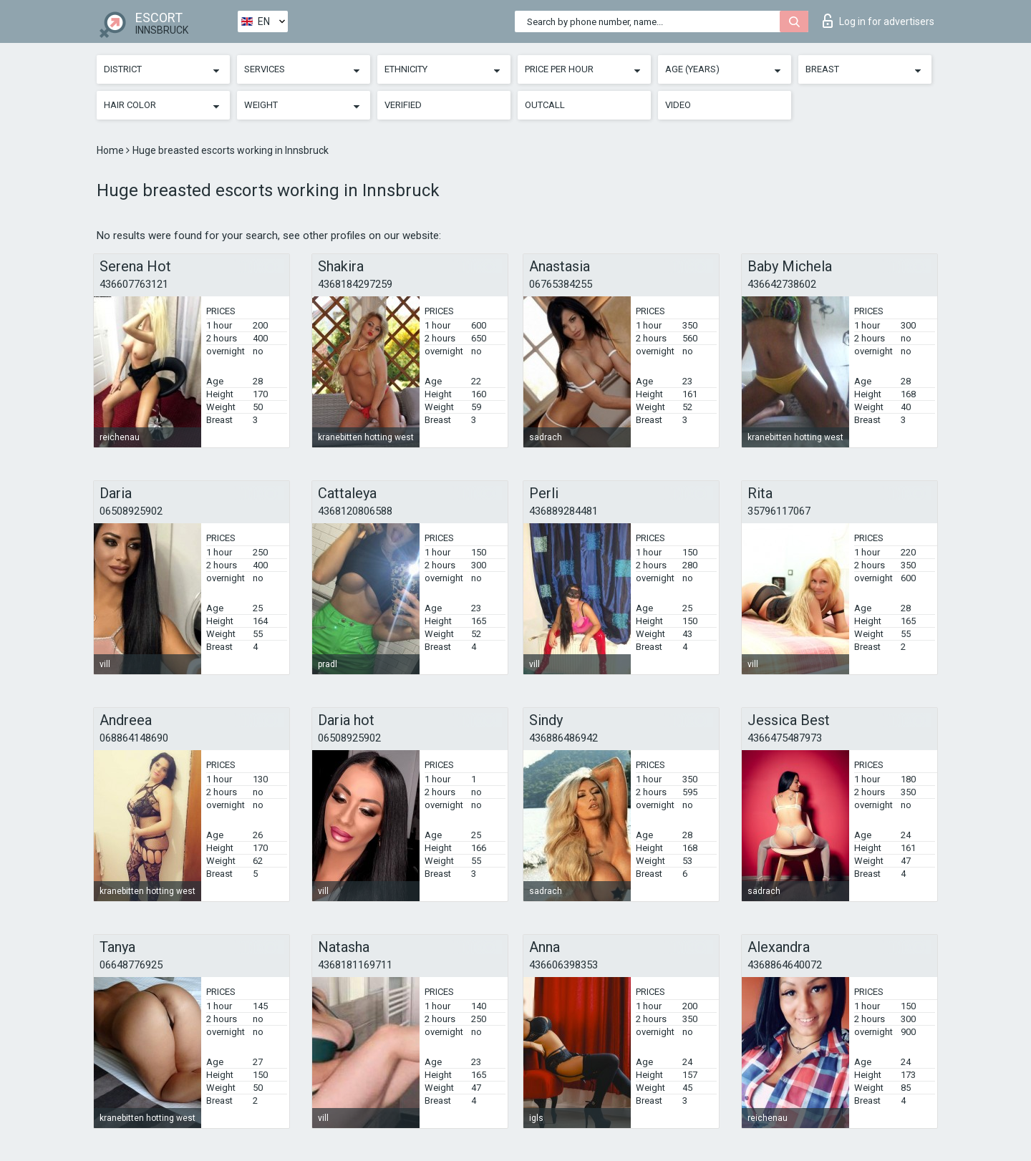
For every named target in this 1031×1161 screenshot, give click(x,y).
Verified (403, 104)
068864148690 (134, 738)
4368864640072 (784, 964)
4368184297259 (355, 284)
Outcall (545, 104)
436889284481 (563, 511)
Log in (878, 21)
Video (678, 104)
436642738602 (781, 284)
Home (111, 150)
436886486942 (563, 738)
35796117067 (778, 511)
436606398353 (563, 964)
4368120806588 (355, 511)
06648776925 (131, 964)
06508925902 (131, 511)
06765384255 (560, 284)
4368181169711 (355, 964)
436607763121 (134, 284)
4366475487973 (784, 738)
